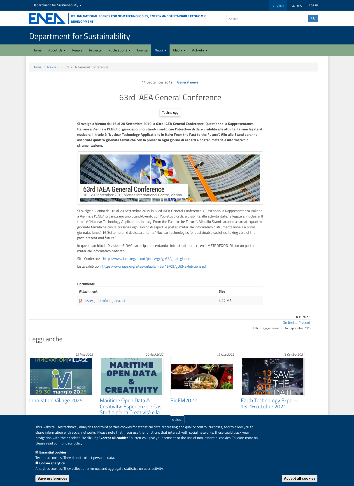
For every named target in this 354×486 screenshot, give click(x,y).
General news (187, 82)
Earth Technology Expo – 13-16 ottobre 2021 (269, 403)
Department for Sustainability (57, 5)
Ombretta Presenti (297, 322)
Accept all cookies (300, 478)
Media (179, 50)
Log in (313, 5)
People (77, 50)
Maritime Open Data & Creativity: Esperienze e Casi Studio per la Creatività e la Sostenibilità (131, 409)
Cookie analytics (52, 463)
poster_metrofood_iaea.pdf (104, 300)
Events (142, 50)
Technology (170, 112)
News (160, 50)
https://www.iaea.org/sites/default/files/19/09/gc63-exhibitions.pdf (154, 266)
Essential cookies (53, 452)
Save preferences (52, 478)
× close (177, 419)
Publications (119, 50)
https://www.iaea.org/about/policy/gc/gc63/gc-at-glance (146, 258)
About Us (56, 50)
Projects (95, 50)
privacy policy (72, 443)
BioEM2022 (183, 400)
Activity (199, 50)
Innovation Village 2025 (56, 400)
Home (37, 50)
